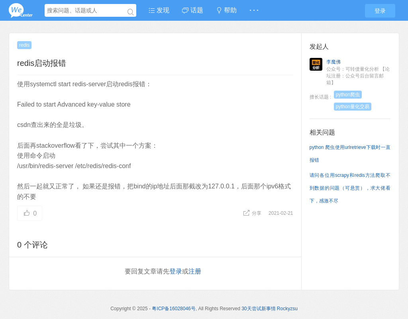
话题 (192, 10)
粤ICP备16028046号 (173, 308)
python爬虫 (348, 94)
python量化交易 (352, 106)
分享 (253, 213)
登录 (380, 11)
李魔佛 (333, 62)
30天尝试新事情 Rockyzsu (269, 308)
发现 (159, 10)
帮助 (226, 10)
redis (24, 45)
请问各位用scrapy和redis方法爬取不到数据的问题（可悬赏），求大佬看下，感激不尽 (350, 188)
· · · (253, 10)
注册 (194, 271)
